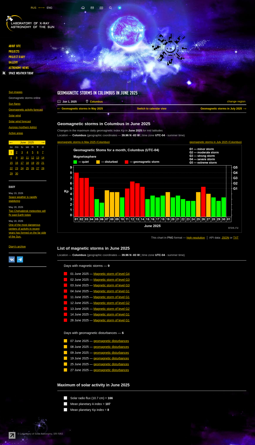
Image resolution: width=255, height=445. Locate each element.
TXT (236, 237)
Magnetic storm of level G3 (112, 279)
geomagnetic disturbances (111, 341)
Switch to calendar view (151, 108)
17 (22, 162)
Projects (14, 51)
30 (16, 173)
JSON (225, 237)
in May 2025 (83, 142)
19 (32, 162)
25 (27, 168)
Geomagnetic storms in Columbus (86, 93)
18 (27, 162)
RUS (33, 7)
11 (27, 157)
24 (22, 168)
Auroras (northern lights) (23, 127)
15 (11, 162)
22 (11, 168)
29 (11, 173)
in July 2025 (215, 142)
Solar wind (15, 115)
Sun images (15, 92)
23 (16, 168)
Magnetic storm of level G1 (112, 291)
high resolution (196, 237)
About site (15, 46)
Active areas (16, 133)
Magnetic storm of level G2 (112, 303)
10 (22, 157)
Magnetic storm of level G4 (112, 274)
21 (42, 162)
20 (37, 162)
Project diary (17, 57)
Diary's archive (17, 246)
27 (37, 168)
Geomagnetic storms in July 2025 (221, 108)
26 (32, 168)
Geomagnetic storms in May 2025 (82, 108)
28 (42, 168)
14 (42, 157)
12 (32, 157)
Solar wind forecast (20, 121)
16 (16, 162)
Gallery (13, 62)
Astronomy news (19, 68)
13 (37, 157)
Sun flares (14, 103)
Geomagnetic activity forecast (26, 109)
